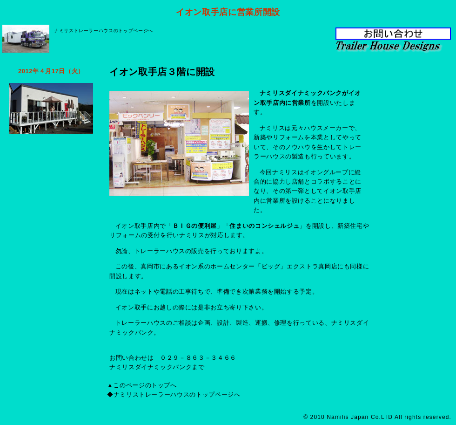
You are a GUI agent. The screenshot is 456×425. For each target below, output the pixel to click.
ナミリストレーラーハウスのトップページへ (103, 30)
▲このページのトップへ (142, 385)
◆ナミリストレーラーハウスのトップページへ (173, 394)
